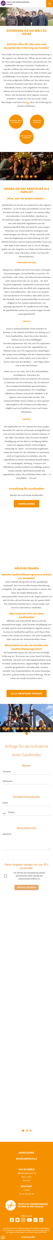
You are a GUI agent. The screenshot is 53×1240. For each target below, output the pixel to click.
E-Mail (27, 1190)
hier (28, 102)
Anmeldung (26, 503)
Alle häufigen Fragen (26, 693)
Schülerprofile (26, 1158)
